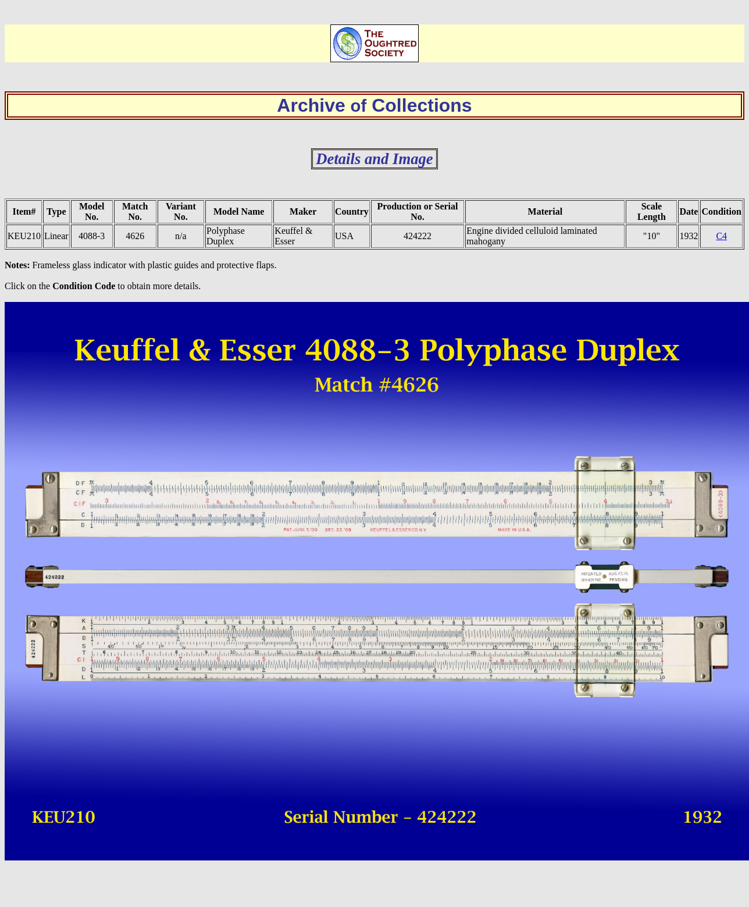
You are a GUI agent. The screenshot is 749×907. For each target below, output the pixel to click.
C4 (721, 236)
